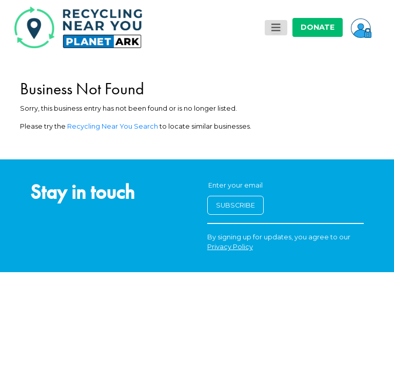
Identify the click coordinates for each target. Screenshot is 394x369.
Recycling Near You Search (112, 126)
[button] (361, 27)
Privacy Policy (230, 247)
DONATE (317, 27)
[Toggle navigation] (276, 27)
